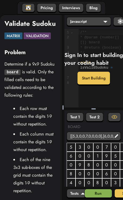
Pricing (47, 8)
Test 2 (94, 117)
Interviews (71, 8)
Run (98, 193)
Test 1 (75, 117)
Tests (77, 193)
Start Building (94, 78)
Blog (93, 8)
